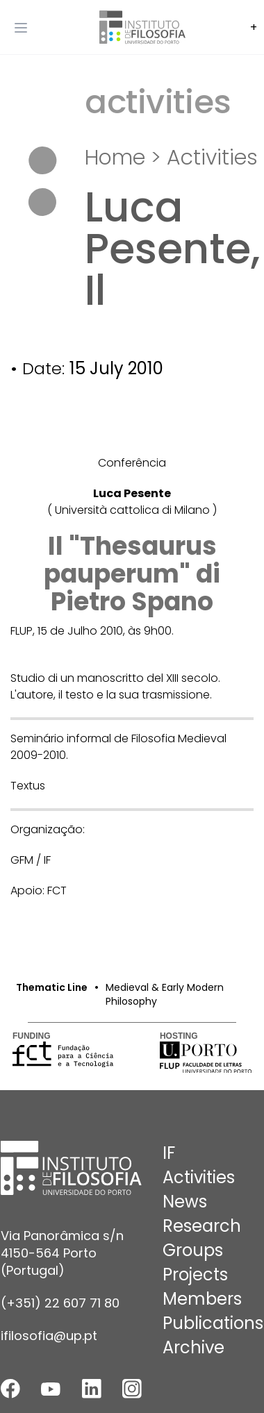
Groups (193, 1250)
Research (202, 1225)
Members (202, 1298)
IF (169, 1153)
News (185, 1201)
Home (115, 157)
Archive (193, 1347)
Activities (212, 157)
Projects (195, 1274)
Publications (213, 1323)
